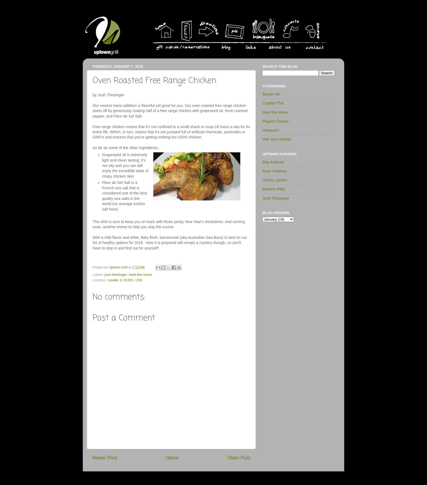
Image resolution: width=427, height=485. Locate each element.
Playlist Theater (276, 121)
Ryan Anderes (274, 171)
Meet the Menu (275, 112)
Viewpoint (271, 130)
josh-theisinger (116, 275)
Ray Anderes (273, 162)
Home (172, 458)
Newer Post (104, 458)
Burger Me (271, 94)
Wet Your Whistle (277, 139)
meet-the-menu (140, 275)
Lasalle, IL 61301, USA (125, 280)
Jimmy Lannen (275, 180)
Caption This (273, 103)
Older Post (239, 458)
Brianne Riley (274, 189)
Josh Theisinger (276, 198)
